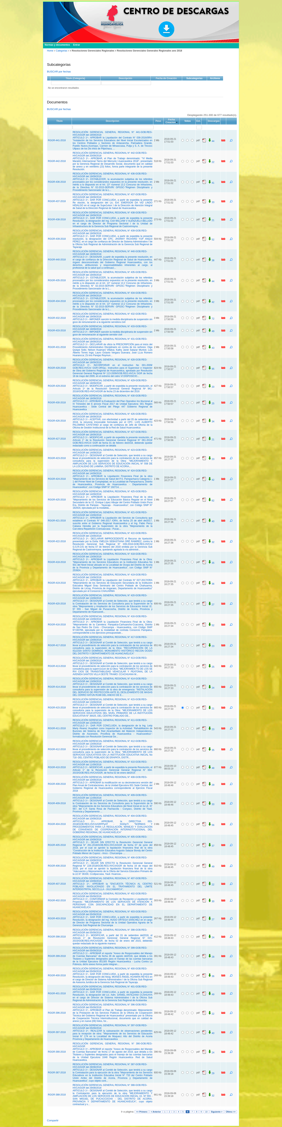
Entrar (76, 44)
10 (206, 1112)
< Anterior (156, 1112)
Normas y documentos (57, 44)
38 (211, 260)
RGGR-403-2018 (57, 918)
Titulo (59, 121)
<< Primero (141, 1112)
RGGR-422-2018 (57, 541)
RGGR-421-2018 (57, 520)
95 (211, 369)
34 (211, 421)
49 (211, 331)
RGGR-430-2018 (57, 402)
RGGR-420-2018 (57, 603)
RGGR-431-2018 (57, 347)
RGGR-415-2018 (57, 707)
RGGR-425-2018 (57, 499)
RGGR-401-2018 (57, 993)
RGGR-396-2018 (57, 1012)
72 (211, 318)
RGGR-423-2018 (57, 458)
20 (211, 387)
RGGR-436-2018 (57, 182)
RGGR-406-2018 (57, 865)
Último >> (231, 1112)
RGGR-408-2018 (57, 784)
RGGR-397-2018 (57, 1032)
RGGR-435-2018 (57, 280)
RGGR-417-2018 (57, 645)
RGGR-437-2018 (57, 201)
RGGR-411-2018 (57, 728)
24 (211, 687)
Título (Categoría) (75, 78)
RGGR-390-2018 (57, 1051)
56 (211, 825)
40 (211, 521)
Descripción (125, 78)
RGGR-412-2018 (57, 749)
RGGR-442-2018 (57, 161)
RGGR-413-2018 (57, 666)
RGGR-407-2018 (57, 883)
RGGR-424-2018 (57, 479)
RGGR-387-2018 (57, 1072)
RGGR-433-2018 (57, 330)
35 (211, 563)
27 (211, 604)
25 (211, 403)
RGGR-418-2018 (57, 562)
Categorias (61, 50)
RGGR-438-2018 (57, 219)
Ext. (198, 121)
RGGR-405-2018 (57, 845)
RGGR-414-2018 (57, 686)
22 (211, 162)
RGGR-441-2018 (57, 140)
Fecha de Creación (166, 78)
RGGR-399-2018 (57, 956)
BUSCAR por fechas (59, 71)
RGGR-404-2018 (57, 824)
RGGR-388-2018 (57, 1094)
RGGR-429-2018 (57, 386)
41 (211, 183)
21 (211, 220)
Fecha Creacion (170, 121)
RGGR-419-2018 (57, 583)
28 (211, 956)
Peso (158, 121)
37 (211, 845)
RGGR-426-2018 (57, 420)
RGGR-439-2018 (57, 239)
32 (211, 542)
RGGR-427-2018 (57, 438)
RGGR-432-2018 (57, 318)
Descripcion (112, 121)
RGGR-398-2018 (57, 936)
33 (211, 202)
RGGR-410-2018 (57, 767)
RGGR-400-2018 (57, 975)
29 (211, 785)
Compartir (53, 1120)
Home (50, 50)
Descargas (214, 121)
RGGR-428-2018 (57, 368)
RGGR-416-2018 (57, 624)
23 (211, 459)
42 (211, 302)
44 (211, 141)
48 (211, 768)
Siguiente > (216, 1112)
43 (211, 348)
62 (211, 500)
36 (211, 583)
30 (211, 901)
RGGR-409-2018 (57, 803)
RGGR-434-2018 (57, 301)
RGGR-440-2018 (57, 259)
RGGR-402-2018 (57, 900)
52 (211, 239)
